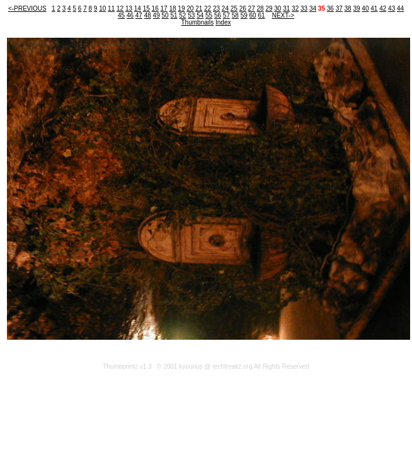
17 (164, 8)
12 (120, 8)
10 (102, 8)
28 (259, 8)
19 (181, 8)
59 (244, 15)
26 (242, 8)
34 (312, 8)
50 (165, 15)
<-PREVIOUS (27, 8)
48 (147, 15)
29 (268, 8)
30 (277, 8)
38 (348, 8)
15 (146, 8)
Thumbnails (197, 22)
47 (138, 15)
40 (365, 8)
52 (182, 15)
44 (400, 8)
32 (295, 8)
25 (234, 8)
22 (207, 8)
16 (155, 8)
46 (130, 15)
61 (261, 15)
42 (382, 8)
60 (252, 15)
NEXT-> (283, 15)
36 (330, 8)
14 (137, 8)
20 (189, 8)
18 (172, 8)
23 (216, 8)
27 (251, 8)
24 (225, 8)
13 (128, 8)
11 (111, 8)
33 (303, 8)
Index (223, 22)
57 (226, 15)
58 (235, 15)
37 (339, 8)
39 (356, 8)
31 (286, 8)
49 (156, 15)
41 (373, 8)
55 (208, 15)
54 (200, 15)
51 (173, 15)
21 (198, 8)
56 (217, 15)
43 (391, 8)
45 (121, 15)
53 (191, 15)
